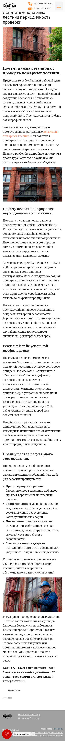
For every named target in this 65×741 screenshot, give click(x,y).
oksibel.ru (58, 728)
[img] (10, 7)
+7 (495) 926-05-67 (43, 3)
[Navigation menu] (59, 6)
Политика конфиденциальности (47, 732)
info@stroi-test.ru (42, 8)
